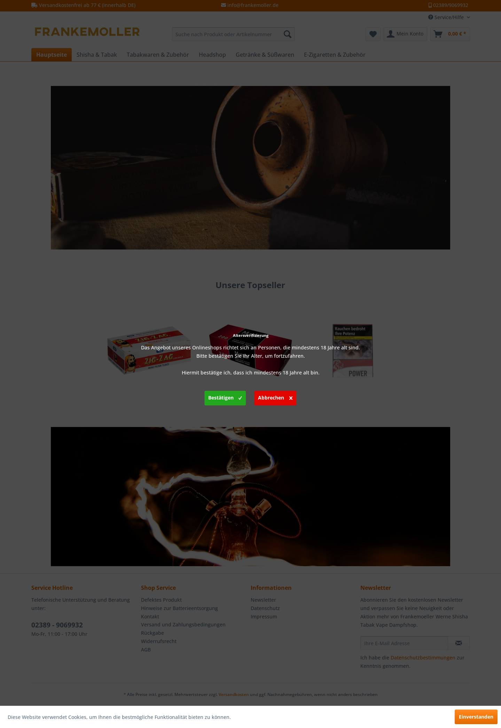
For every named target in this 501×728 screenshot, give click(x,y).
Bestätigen (225, 397)
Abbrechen (275, 397)
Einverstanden (476, 716)
